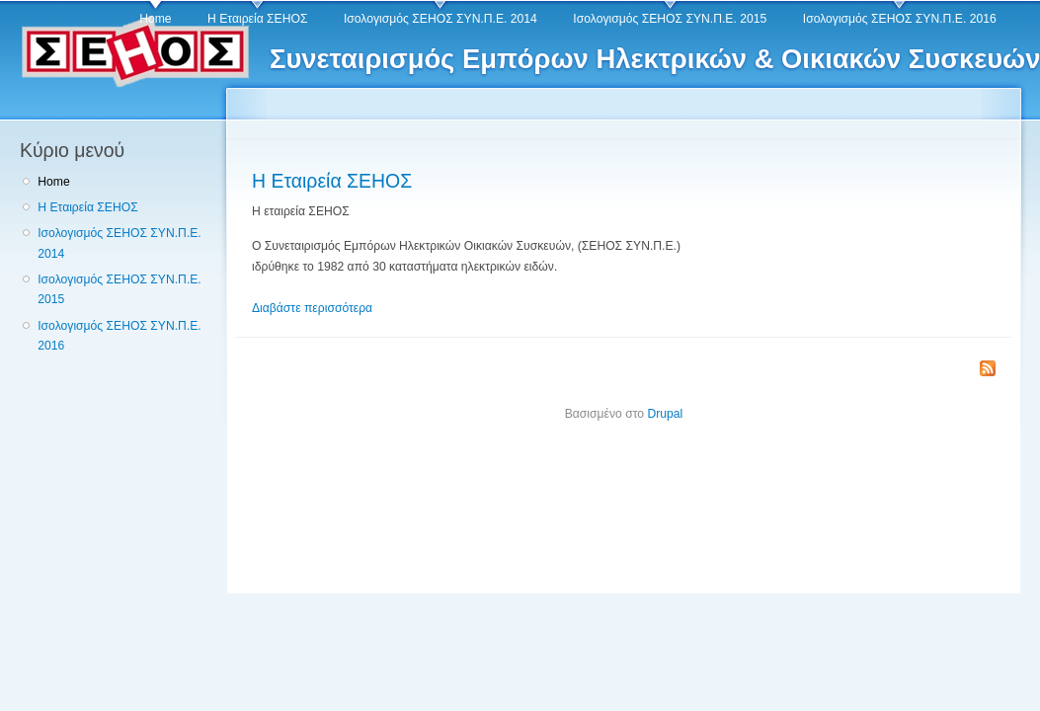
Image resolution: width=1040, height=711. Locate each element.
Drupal (664, 414)
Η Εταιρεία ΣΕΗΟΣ (257, 19)
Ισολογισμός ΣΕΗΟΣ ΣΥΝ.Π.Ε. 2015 (669, 19)
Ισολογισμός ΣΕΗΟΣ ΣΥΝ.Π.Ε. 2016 (900, 19)
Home (155, 19)
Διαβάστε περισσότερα (312, 308)
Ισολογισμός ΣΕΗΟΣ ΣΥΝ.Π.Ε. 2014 (440, 19)
